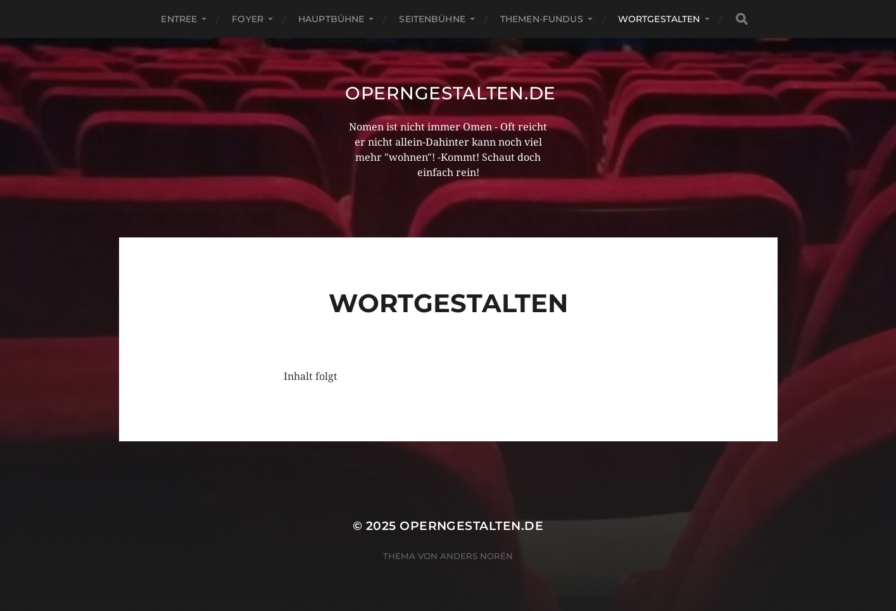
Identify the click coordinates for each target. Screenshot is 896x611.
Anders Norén (476, 556)
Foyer (247, 19)
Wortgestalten (659, 19)
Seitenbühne (432, 19)
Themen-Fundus (541, 19)
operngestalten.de (450, 93)
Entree (179, 19)
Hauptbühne (331, 19)
